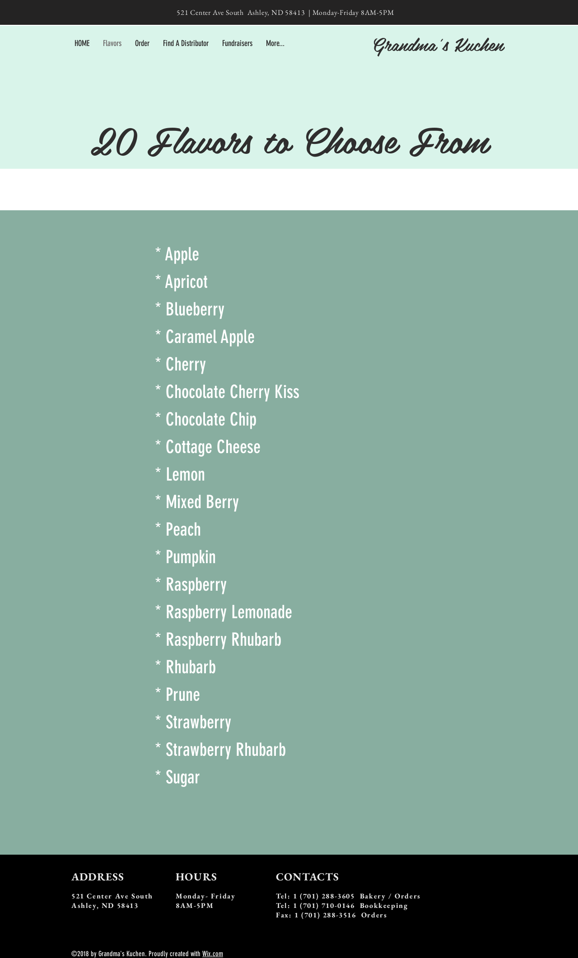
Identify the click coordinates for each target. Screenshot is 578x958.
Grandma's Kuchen (437, 43)
